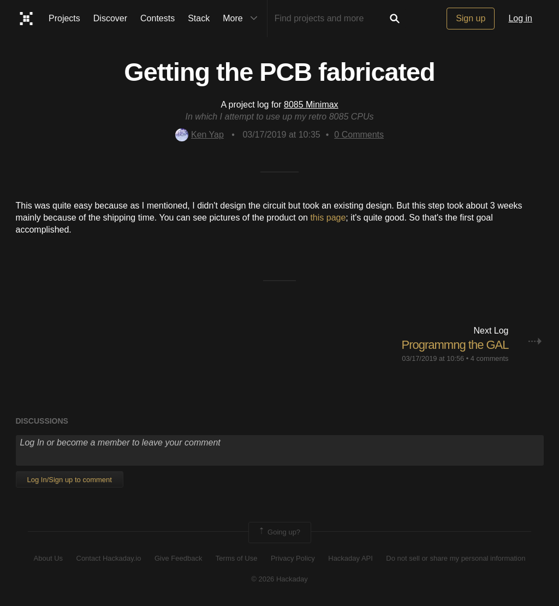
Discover (110, 18)
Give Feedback (178, 558)
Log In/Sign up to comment (69, 480)
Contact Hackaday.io (108, 558)
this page (328, 217)
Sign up (470, 18)
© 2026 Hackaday (279, 579)
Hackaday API (350, 558)
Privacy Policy (293, 558)
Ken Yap (199, 134)
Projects (64, 18)
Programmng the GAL (455, 345)
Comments (359, 134)
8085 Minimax (311, 104)
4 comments (490, 358)
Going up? (279, 532)
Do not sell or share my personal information (455, 558)
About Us (48, 558)
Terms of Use (237, 558)
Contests (157, 18)
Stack (199, 18)
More (242, 18)
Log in (520, 18)
